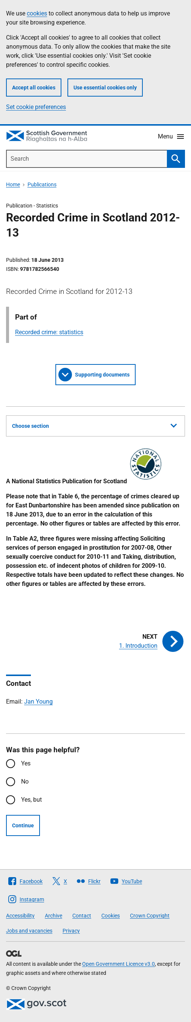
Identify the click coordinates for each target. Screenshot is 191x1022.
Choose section (94, 425)
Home (13, 184)
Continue (23, 825)
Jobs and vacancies (29, 931)
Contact (81, 916)
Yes (26, 763)
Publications (42, 184)
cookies (37, 13)
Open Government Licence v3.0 (118, 964)
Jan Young (38, 701)
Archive (53, 916)
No (25, 781)
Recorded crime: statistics (49, 332)
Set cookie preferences (36, 107)
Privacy (71, 931)
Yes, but (31, 799)
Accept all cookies (33, 88)
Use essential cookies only (105, 88)
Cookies (110, 916)
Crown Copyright (150, 916)
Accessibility (20, 916)
